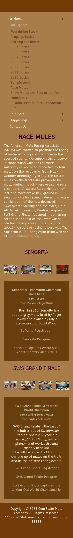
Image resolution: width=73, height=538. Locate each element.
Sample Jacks (21, 82)
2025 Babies (20, 52)
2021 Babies (20, 72)
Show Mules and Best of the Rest (36, 93)
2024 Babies (20, 57)
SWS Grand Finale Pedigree (36, 477)
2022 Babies (20, 67)
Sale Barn (17, 114)
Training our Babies (25, 42)
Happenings (18, 120)
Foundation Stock (24, 32)
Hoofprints (19, 98)
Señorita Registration (36, 330)
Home (16, 19)
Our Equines (18, 25)
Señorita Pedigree (36, 339)
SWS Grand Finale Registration (36, 468)
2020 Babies (20, 77)
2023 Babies (20, 62)
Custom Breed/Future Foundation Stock (36, 105)
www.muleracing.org (23, 236)
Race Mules (19, 88)
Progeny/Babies (22, 37)
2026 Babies (20, 47)
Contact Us (18, 126)
